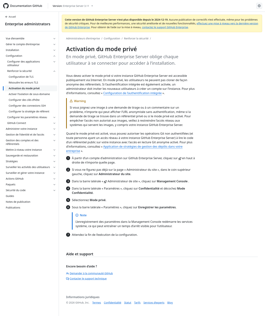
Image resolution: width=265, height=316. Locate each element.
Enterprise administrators (27, 24)
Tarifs (137, 302)
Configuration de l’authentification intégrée (132, 93)
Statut (127, 302)
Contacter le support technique (86, 278)
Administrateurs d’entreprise (83, 38)
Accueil (10, 16)
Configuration (112, 38)
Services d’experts (153, 302)
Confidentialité (112, 302)
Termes (96, 302)
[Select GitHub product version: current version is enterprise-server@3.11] (72, 6)
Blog (170, 302)
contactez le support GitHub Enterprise (165, 27)
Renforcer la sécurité (136, 38)
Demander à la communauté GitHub (89, 273)
